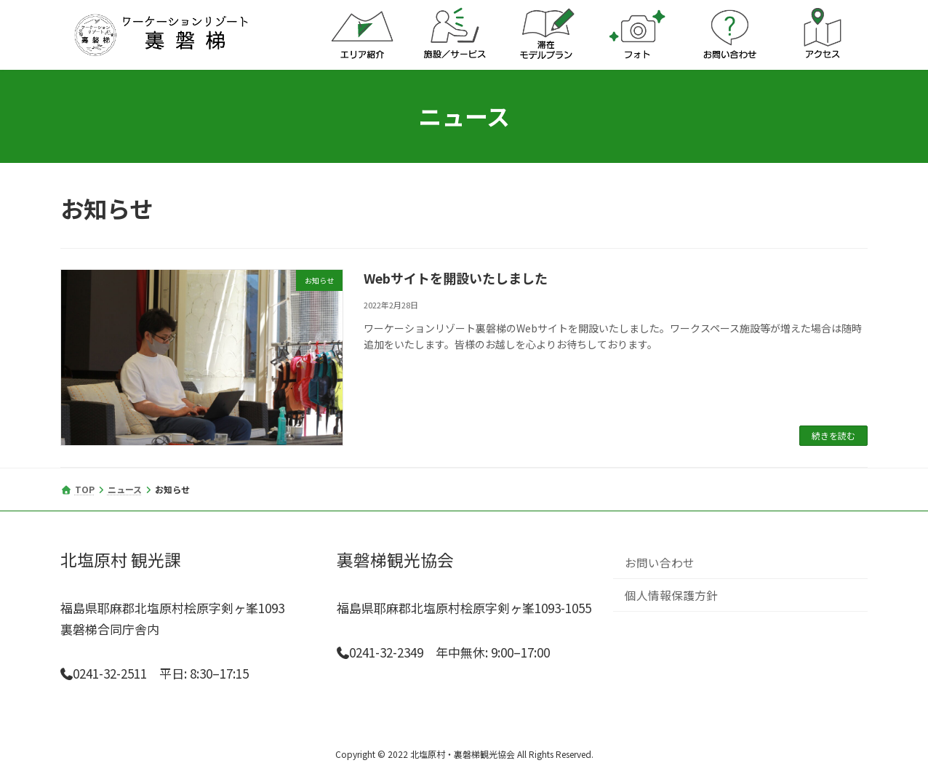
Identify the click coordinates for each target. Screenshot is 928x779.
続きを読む (833, 435)
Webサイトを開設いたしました (456, 277)
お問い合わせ (660, 562)
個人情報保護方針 (671, 594)
